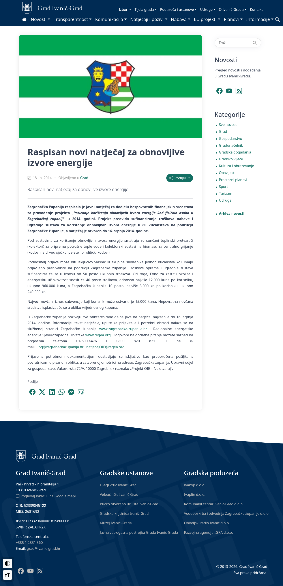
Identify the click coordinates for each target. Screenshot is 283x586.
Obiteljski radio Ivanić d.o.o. (207, 522)
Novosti (39, 19)
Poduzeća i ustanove (177, 9)
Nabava (179, 19)
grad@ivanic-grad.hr (43, 548)
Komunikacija (109, 19)
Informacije (258, 19)
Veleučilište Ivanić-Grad (119, 494)
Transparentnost (71, 19)
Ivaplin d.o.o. (194, 494)
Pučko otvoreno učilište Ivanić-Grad (129, 504)
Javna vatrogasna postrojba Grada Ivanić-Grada (139, 532)
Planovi (231, 19)
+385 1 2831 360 (29, 542)
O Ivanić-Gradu (231, 9)
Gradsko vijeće (231, 159)
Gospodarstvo (230, 138)
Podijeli (178, 178)
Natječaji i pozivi (147, 19)
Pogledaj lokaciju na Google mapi (46, 495)
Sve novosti (228, 124)
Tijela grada (144, 9)
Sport (223, 186)
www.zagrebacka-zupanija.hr (123, 328)
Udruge (206, 9)
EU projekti (205, 19)
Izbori (123, 9)
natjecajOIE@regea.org (105, 346)
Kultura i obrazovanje (236, 165)
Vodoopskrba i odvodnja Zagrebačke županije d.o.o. (227, 513)
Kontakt (256, 9)
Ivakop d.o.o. (194, 485)
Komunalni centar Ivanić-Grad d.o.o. (214, 504)
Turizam (225, 193)
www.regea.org (98, 335)
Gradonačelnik (231, 145)
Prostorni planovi (233, 179)
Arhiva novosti (231, 213)
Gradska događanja (235, 152)
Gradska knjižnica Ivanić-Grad (124, 513)
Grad (84, 177)
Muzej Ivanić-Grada (116, 522)
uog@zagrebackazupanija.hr (60, 346)
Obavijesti (227, 172)
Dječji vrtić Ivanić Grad (118, 485)
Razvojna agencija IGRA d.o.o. (208, 532)
